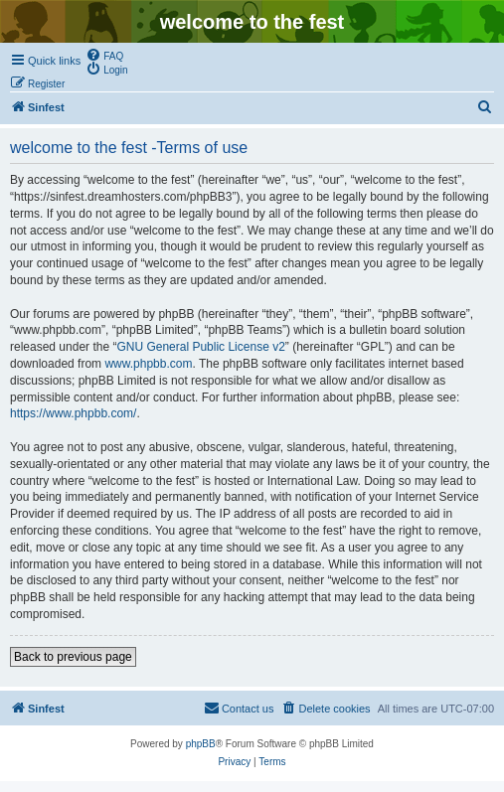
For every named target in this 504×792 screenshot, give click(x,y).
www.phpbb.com (148, 364)
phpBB (201, 743)
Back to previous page (73, 657)
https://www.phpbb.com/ (73, 413)
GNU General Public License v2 (200, 347)
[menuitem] (104, 55)
